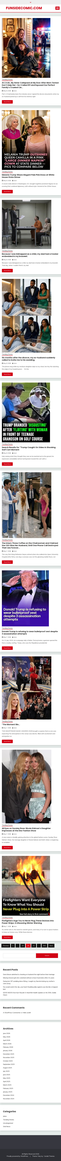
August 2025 (7, 1068)
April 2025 (6, 1081)
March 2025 (7, 1085)
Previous (6, 946)
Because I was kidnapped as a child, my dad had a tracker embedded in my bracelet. (30, 255)
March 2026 (7, 1044)
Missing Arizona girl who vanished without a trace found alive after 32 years (28, 978)
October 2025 (8, 1061)
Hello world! (27, 1013)
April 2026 (6, 1040)
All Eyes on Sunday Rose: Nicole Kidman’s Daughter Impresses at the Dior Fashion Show (26, 829)
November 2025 (8, 1057)
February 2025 (8, 1088)
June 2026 (6, 1033)
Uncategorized (8, 1123)
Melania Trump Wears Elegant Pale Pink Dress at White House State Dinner (28, 176)
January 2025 (7, 1092)
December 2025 (8, 1054)
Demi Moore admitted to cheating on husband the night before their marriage (29, 974)
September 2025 (9, 1064)
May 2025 (6, 1078)
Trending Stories (7, 79)
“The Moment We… (11, 724)
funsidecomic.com (24, 8)
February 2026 (8, 1047)
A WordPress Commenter (11, 1013)
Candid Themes (49, 1156)
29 (23, 946)
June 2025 (6, 1075)
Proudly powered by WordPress (18, 1156)
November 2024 (8, 1099)
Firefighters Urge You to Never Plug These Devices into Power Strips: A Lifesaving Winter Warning (28, 921)
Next (51, 946)
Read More (7, 102)
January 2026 (7, 1050)
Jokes (5, 1116)
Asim (15, 91)
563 (44, 946)
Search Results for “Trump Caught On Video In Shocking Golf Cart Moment (29, 448)
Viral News (6, 1126)
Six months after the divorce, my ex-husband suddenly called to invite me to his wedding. (28, 358)
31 (34, 946)
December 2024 (8, 1095)
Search (47, 955)
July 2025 (6, 1071)
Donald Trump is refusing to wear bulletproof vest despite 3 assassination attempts (30, 632)
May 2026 (6, 1037)
